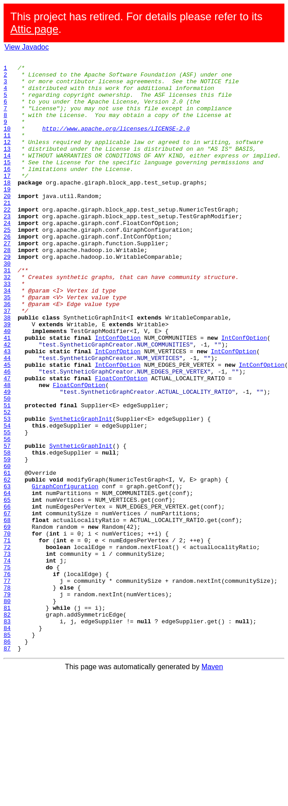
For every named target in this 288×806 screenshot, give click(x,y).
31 (7, 313)
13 (7, 167)
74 (7, 661)
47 (7, 443)
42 (7, 402)
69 (7, 621)
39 (7, 378)
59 (7, 540)
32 (7, 321)
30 (7, 305)
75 (7, 670)
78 (7, 694)
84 (7, 742)
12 (7, 159)
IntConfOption (117, 394)
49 (7, 459)
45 (7, 427)
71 (7, 637)
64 (7, 580)
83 (7, 734)
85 (7, 751)
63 (7, 572)
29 (7, 297)
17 (7, 200)
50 (7, 467)
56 (7, 516)
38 (7, 370)
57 (7, 524)
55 (7, 508)
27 (7, 281)
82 (7, 726)
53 (7, 491)
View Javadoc (26, 47)
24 (7, 256)
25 (7, 265)
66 (7, 597)
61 (7, 556)
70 (7, 629)
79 (7, 702)
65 (7, 589)
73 (7, 653)
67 (7, 605)
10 (7, 143)
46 (7, 435)
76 (7, 678)
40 (7, 386)
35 (7, 346)
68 (7, 613)
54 (7, 499)
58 (7, 532)
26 (7, 273)
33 (7, 329)
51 (7, 475)
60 (7, 548)
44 (7, 418)
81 (7, 718)
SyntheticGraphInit (80, 491)
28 (7, 289)
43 (7, 410)
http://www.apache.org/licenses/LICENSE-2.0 (116, 143)
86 (7, 759)
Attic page (34, 29)
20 (7, 224)
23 (7, 248)
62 (7, 564)
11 (7, 151)
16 (7, 192)
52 (7, 483)
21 (7, 232)
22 (7, 240)
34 (7, 337)
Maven (212, 785)
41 (7, 394)
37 (7, 362)
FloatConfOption (121, 443)
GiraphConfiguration (65, 572)
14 (7, 175)
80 (7, 710)
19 (7, 216)
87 (7, 767)
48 (7, 451)
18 (7, 208)
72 (7, 645)
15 (7, 184)
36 (7, 354)
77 (7, 686)
